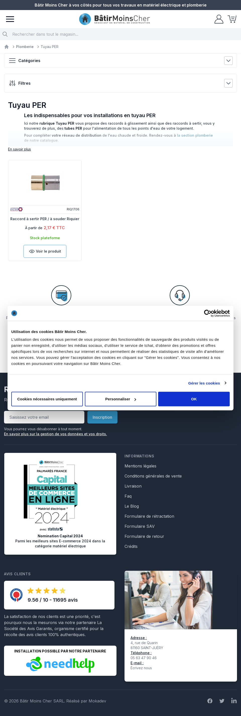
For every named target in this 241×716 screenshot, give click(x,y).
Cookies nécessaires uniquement (47, 399)
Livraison (133, 486)
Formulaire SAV (140, 526)
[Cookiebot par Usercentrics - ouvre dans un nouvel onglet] (208, 313)
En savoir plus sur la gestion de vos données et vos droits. (55, 434)
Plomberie (25, 46)
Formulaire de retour (144, 536)
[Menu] (10, 19)
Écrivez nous (141, 668)
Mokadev (97, 700)
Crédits (131, 546)
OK (194, 399)
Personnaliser (120, 399)
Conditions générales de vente (153, 476)
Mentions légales (140, 465)
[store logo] (114, 19)
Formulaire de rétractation (149, 516)
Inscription (102, 417)
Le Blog (132, 506)
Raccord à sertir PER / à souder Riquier (44, 219)
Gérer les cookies (204, 383)
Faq (128, 496)
